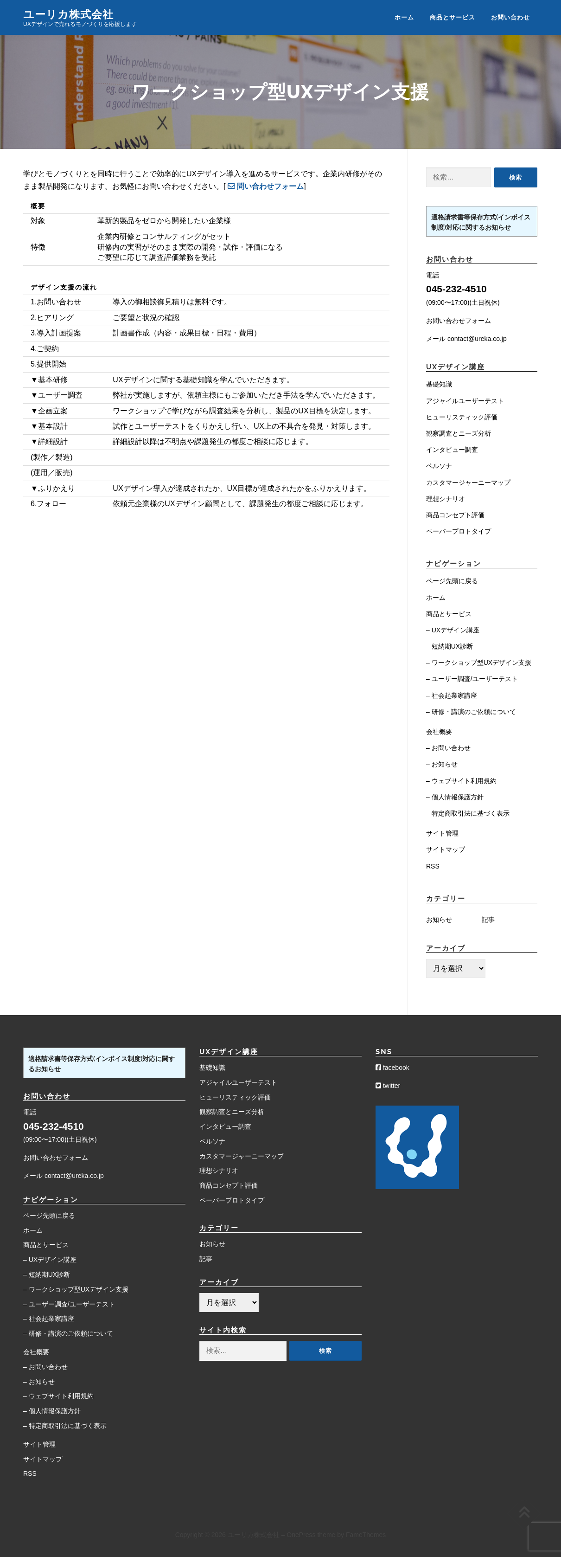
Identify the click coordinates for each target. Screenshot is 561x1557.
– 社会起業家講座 (451, 695)
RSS (433, 866)
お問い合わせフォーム (458, 320)
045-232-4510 (456, 288)
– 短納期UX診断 (449, 646)
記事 (488, 919)
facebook (392, 1067)
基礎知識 (439, 384)
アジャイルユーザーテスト (465, 401)
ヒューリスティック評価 (461, 417)
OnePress (301, 1534)
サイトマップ (445, 849)
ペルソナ (439, 466)
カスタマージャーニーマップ (468, 482)
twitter (388, 1085)
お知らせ (439, 919)
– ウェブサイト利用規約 (461, 781)
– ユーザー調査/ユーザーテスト (472, 678)
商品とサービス (452, 17)
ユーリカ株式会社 (68, 13)
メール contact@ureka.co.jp (466, 338)
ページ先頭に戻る (452, 581)
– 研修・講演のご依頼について (471, 711)
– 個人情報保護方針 (455, 797)
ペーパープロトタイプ (458, 531)
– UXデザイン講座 (452, 630)
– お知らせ (442, 764)
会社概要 (439, 731)
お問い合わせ (510, 17)
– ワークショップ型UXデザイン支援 (478, 662)
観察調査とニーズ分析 (458, 433)
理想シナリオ (445, 498)
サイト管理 (442, 833)
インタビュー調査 (452, 449)
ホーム (404, 17)
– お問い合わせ (448, 748)
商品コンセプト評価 (455, 515)
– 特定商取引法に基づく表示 (468, 813)
